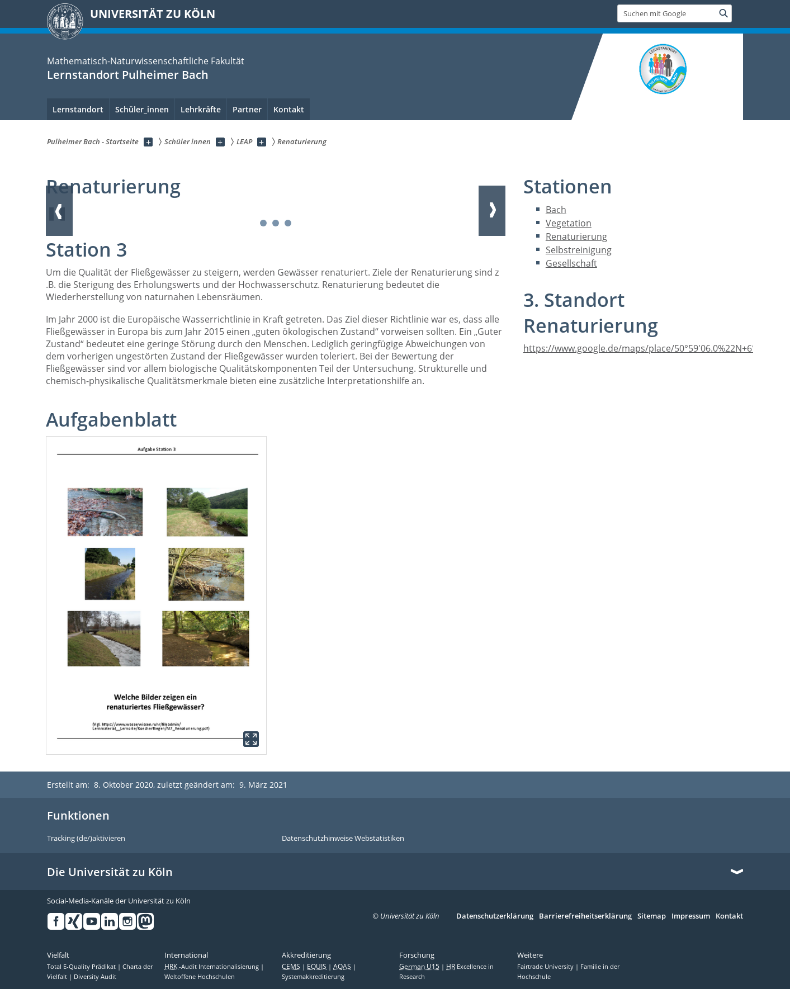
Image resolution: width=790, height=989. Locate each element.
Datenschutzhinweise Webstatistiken (343, 838)
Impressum (690, 916)
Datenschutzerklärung (494, 916)
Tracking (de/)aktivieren (86, 838)
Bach (556, 210)
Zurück (59, 211)
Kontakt (729, 916)
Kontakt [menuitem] (288, 109)
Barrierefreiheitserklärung (585, 916)
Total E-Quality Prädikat (82, 967)
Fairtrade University (546, 967)
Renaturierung (576, 236)
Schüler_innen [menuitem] (142, 109)
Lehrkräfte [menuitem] (201, 109)
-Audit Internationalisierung (212, 967)
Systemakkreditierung (313, 977)
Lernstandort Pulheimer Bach (128, 74)
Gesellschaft (571, 263)
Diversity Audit (95, 977)
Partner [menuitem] (247, 109)
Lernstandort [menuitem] (78, 109)
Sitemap (651, 916)
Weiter (492, 211)
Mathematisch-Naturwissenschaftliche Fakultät (145, 61)
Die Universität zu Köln (110, 872)
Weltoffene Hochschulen (199, 977)
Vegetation (569, 223)
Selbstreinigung (579, 250)
